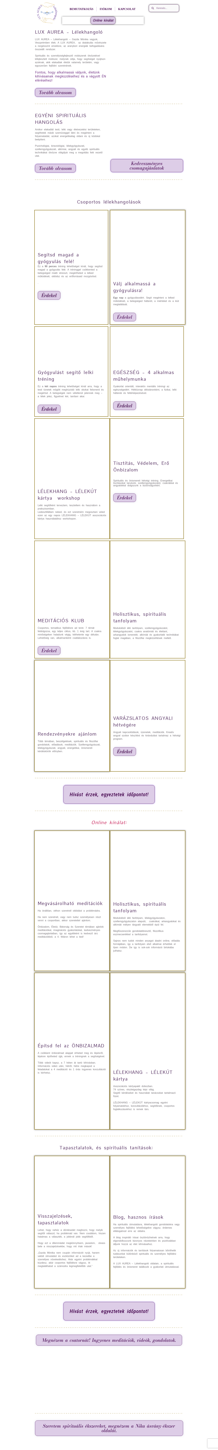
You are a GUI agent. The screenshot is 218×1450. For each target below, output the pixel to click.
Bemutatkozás (81, 9)
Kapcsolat (127, 9)
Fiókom (106, 9)
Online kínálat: (109, 822)
